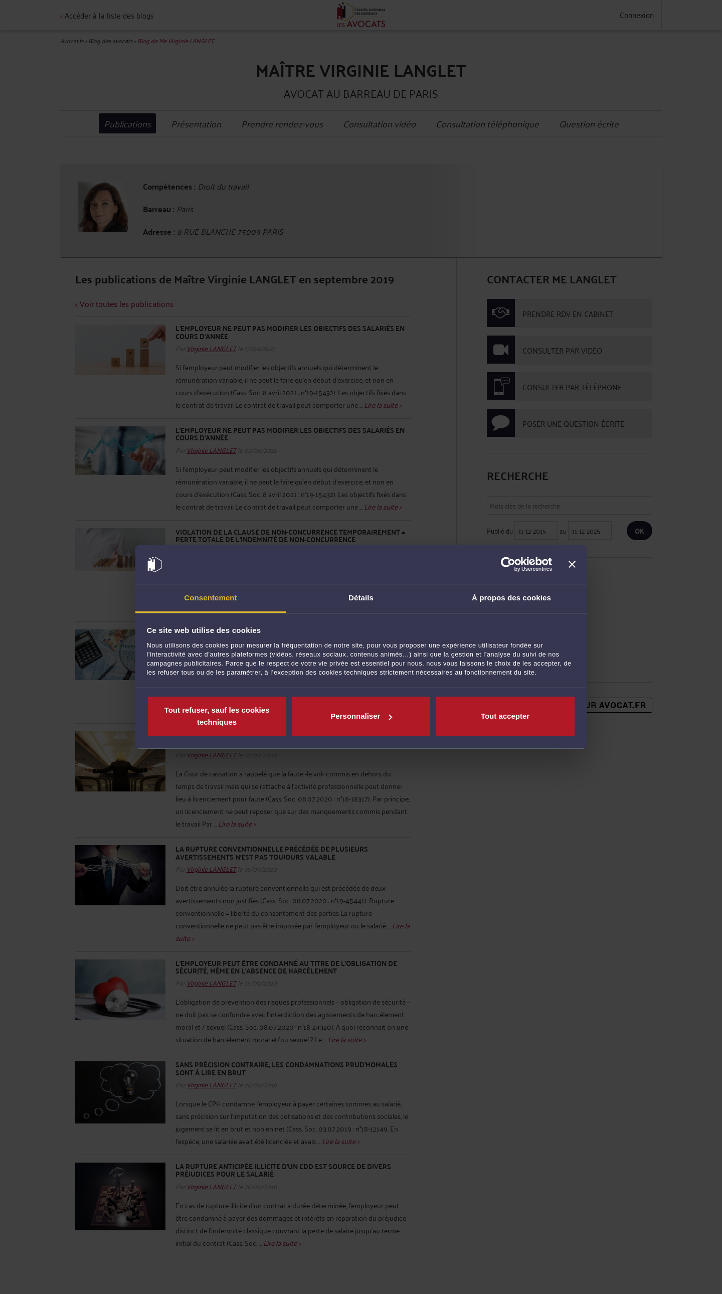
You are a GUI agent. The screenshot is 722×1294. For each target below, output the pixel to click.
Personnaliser (361, 716)
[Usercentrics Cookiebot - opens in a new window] (508, 564)
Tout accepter (505, 716)
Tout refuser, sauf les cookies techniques (217, 716)
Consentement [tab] (210, 597)
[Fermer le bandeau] (572, 564)
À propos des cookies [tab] (511, 597)
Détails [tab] (361, 597)
